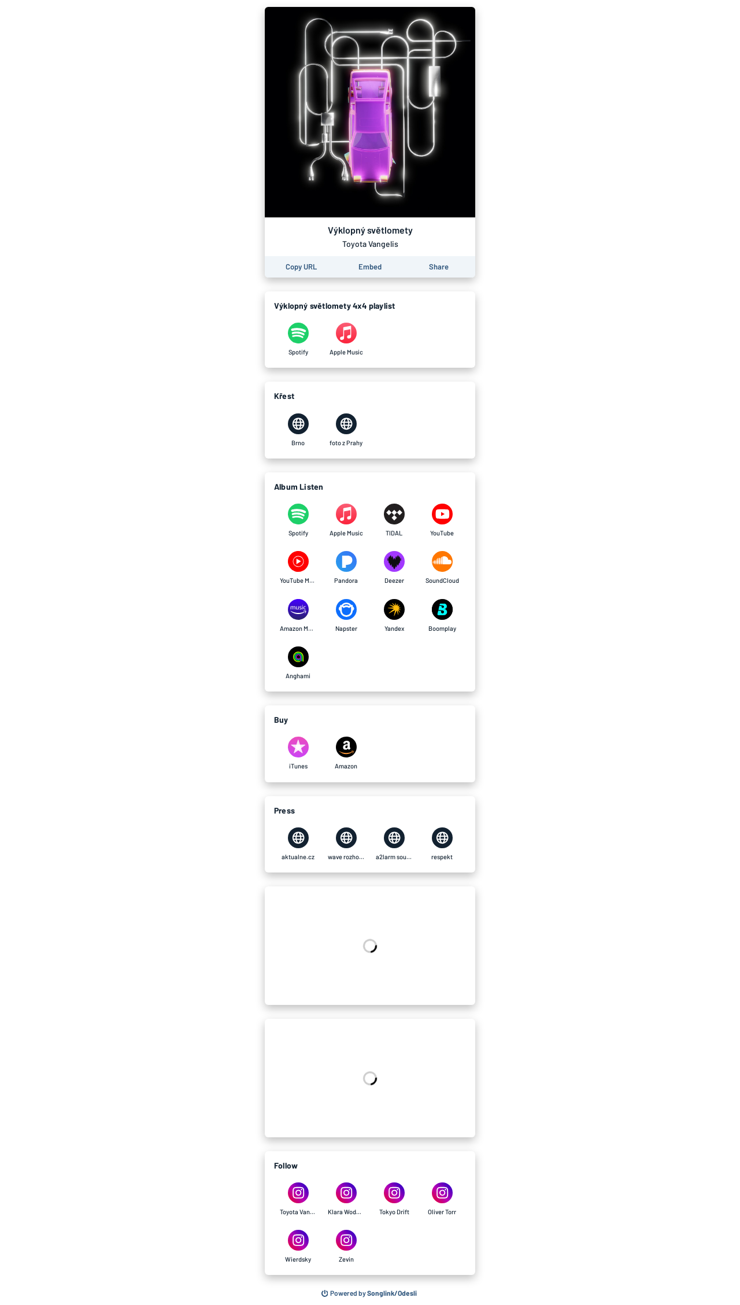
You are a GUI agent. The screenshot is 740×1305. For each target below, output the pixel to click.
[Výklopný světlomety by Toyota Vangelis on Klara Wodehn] (346, 1199)
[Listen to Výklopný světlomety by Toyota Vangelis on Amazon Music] (298, 615)
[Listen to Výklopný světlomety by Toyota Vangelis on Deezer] (394, 567)
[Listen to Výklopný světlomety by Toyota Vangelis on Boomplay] (442, 615)
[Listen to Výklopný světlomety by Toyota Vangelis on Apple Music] (346, 520)
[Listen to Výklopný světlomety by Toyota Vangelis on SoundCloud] (442, 567)
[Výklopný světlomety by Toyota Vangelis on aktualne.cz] (298, 844)
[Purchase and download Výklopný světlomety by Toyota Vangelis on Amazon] (346, 753)
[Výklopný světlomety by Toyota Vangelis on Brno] (298, 430)
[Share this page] (439, 266)
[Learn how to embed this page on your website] (370, 266)
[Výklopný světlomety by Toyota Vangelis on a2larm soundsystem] (394, 844)
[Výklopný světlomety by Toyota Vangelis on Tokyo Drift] (394, 1199)
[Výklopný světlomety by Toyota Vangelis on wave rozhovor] (346, 844)
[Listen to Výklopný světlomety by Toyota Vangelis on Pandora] (346, 567)
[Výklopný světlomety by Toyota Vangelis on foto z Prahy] (346, 430)
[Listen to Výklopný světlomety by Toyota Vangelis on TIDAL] (394, 520)
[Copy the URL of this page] (301, 266)
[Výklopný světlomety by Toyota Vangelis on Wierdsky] (298, 1246)
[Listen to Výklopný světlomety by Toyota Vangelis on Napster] (346, 615)
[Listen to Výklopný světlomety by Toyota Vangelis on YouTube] (442, 520)
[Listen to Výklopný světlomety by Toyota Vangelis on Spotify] (298, 520)
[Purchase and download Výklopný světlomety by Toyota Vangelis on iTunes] (298, 753)
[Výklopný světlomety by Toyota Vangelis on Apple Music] (346, 339)
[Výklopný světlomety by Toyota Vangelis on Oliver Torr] (442, 1199)
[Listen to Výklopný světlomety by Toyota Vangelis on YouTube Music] (298, 567)
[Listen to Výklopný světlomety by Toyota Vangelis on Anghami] (298, 663)
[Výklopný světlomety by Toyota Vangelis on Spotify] (298, 339)
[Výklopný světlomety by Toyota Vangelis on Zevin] (346, 1246)
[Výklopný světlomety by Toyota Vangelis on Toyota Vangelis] (298, 1199)
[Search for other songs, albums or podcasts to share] (369, 1293)
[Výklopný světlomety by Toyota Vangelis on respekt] (442, 844)
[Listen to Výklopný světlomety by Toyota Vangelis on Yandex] (394, 615)
